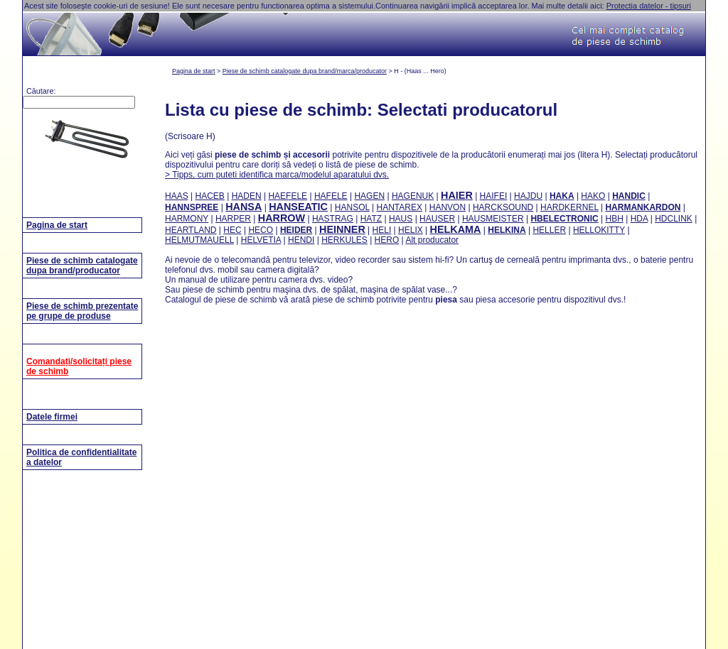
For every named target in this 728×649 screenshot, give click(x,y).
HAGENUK (413, 196)
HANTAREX (399, 207)
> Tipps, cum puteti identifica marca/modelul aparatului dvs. (277, 175)
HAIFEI (494, 196)
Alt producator (432, 240)
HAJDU (528, 196)
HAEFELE (287, 196)
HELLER (549, 230)
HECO (260, 230)
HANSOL (352, 207)
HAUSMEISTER (493, 219)
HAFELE (331, 196)
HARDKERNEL (569, 207)
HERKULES (344, 240)
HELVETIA (261, 240)
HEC (232, 230)
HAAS (176, 196)
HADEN (247, 196)
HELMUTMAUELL (199, 240)
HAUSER (437, 219)
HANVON (447, 207)
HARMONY (186, 219)
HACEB (209, 196)
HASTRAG (332, 219)
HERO (387, 240)
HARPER (233, 219)
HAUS (400, 219)
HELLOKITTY (599, 230)
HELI (382, 230)
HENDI (301, 240)
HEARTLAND (190, 230)
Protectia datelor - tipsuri (648, 5)
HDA (639, 219)
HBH (614, 219)
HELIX (410, 230)
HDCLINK (673, 219)
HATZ (371, 219)
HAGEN (369, 196)
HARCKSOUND (503, 207)
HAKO (593, 196)
